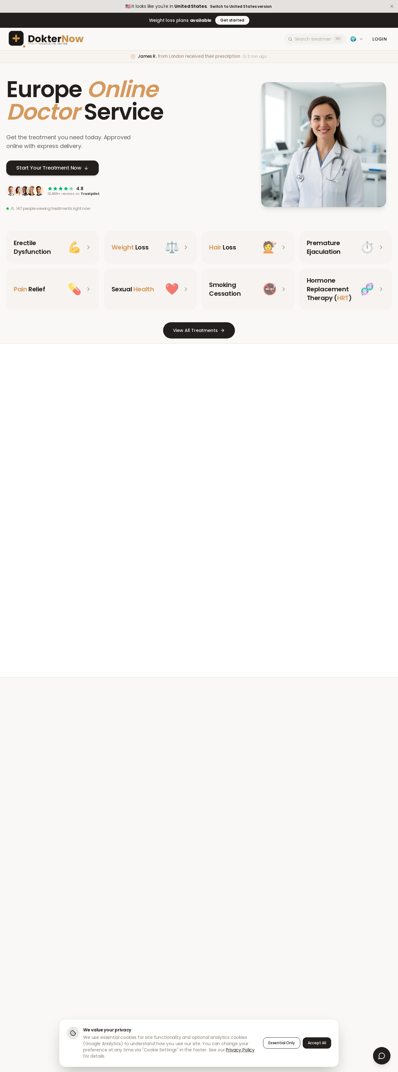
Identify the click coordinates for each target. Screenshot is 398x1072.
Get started (232, 20)
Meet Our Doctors (176, 626)
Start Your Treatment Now (52, 168)
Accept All (317, 1042)
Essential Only (281, 1042)
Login (379, 39)
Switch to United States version (240, 6)
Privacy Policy (240, 1050)
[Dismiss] (391, 6)
